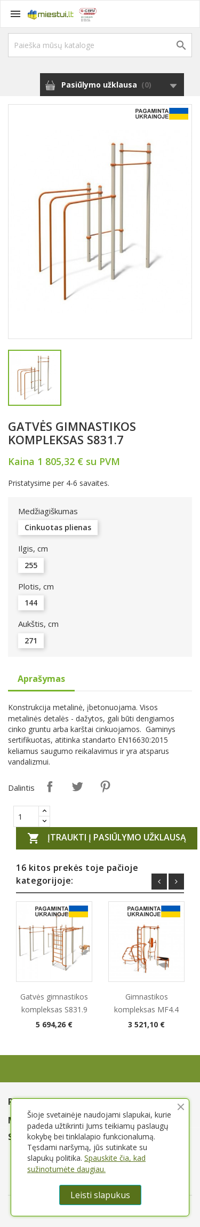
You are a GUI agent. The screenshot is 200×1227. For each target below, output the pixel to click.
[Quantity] (26, 816)
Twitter (77, 786)
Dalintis (49, 786)
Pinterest (105, 786)
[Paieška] (100, 45)
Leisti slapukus (100, 1195)
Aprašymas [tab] (41, 679)
